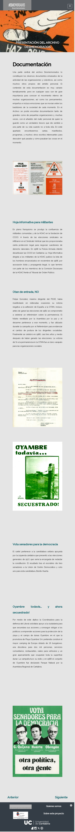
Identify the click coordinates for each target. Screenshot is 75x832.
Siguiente (61, 797)
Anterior (13, 797)
